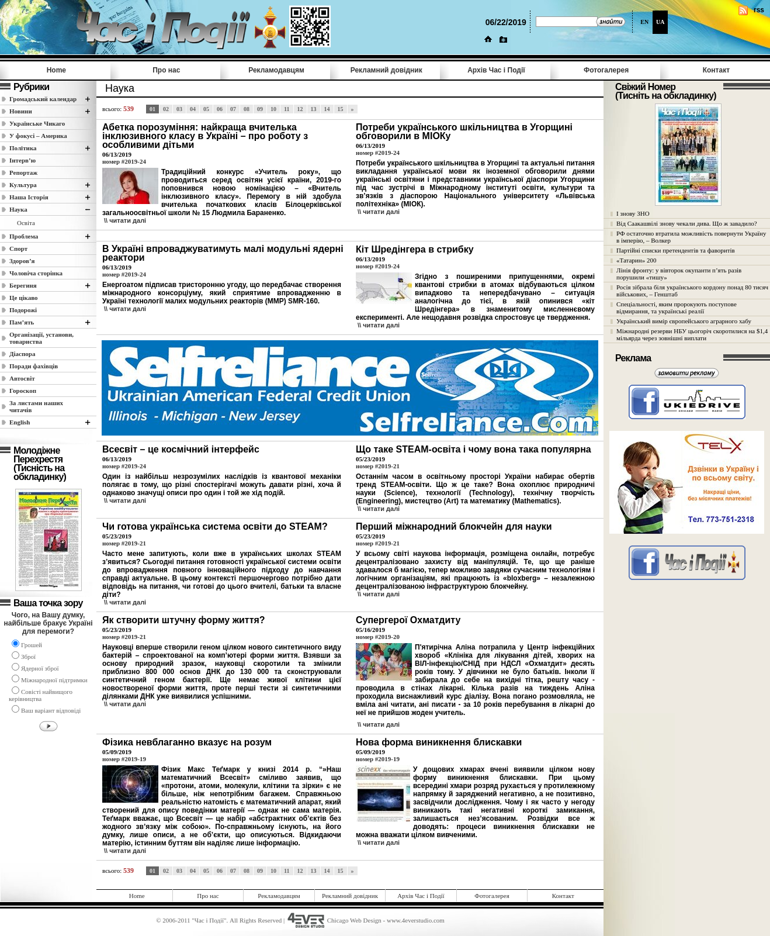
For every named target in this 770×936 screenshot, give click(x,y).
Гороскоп (22, 390)
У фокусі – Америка (38, 135)
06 (220, 109)
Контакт (716, 70)
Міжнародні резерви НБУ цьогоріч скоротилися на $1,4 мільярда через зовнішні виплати (692, 334)
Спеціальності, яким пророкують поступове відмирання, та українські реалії (676, 308)
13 (314, 109)
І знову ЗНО (633, 213)
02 (166, 109)
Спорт (18, 248)
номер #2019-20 (378, 636)
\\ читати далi (125, 220)
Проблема (23, 236)
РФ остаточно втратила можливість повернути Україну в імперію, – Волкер (691, 237)
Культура (23, 184)
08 (246, 109)
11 (286, 109)
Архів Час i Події (496, 70)
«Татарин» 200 (636, 260)
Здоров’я (22, 260)
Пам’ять (21, 322)
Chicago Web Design (354, 920)
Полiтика (23, 147)
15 (341, 109)
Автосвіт (22, 378)
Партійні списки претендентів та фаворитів (675, 250)
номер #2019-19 (124, 758)
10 (273, 109)
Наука (18, 209)
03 (179, 109)
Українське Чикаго (37, 123)
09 (260, 109)
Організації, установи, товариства (41, 338)
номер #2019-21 (378, 465)
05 (206, 109)
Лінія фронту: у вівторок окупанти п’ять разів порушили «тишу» (678, 274)
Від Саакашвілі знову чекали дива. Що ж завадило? (686, 223)
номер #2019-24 (124, 161)
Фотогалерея (606, 70)
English (19, 422)
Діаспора (22, 353)
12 (300, 109)
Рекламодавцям (276, 70)
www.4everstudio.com (416, 920)
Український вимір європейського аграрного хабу (683, 320)
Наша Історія (28, 197)
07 (233, 109)
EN (644, 22)
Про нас (166, 70)
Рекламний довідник (386, 70)
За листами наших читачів (36, 406)
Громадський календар (43, 98)
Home (56, 70)
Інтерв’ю (22, 160)
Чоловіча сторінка (36, 273)
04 (193, 109)
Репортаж (23, 172)
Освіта (26, 222)
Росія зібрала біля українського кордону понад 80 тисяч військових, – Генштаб (692, 291)
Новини (20, 111)
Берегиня (23, 285)
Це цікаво (23, 297)
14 (327, 109)
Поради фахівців (33, 365)
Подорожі (23, 309)
